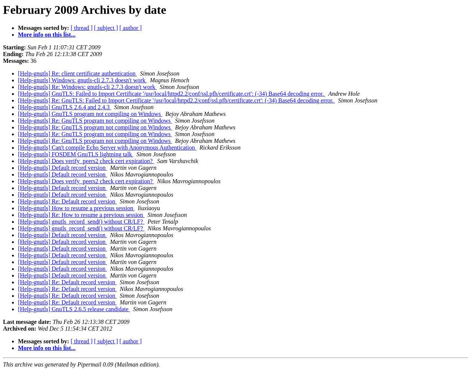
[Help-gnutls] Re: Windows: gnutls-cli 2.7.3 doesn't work (87, 87)
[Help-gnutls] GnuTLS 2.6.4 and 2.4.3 (64, 107)
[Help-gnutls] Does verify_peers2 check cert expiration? (86, 161)
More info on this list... (47, 34)
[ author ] (131, 28)
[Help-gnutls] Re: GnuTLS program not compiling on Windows (95, 120)
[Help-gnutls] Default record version (62, 168)
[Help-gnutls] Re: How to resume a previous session (81, 215)
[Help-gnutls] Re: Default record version (67, 201)
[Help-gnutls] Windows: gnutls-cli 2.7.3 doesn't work (82, 80)
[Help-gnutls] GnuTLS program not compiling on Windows (90, 114)
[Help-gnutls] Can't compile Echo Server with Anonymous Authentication (107, 147)
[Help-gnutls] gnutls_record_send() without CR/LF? (81, 221)
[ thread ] (82, 28)
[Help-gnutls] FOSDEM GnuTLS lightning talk (75, 154)
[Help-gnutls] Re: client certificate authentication (77, 73)
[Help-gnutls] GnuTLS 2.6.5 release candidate (74, 309)
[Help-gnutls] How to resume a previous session (76, 208)
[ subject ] (106, 28)
